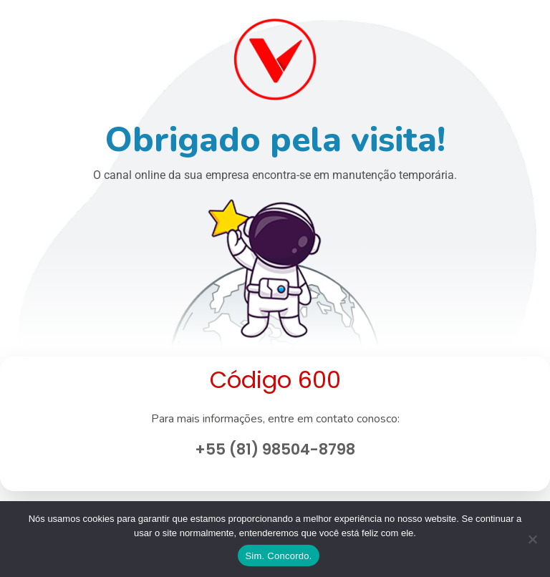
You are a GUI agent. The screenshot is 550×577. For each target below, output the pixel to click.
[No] (532, 539)
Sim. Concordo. (278, 556)
